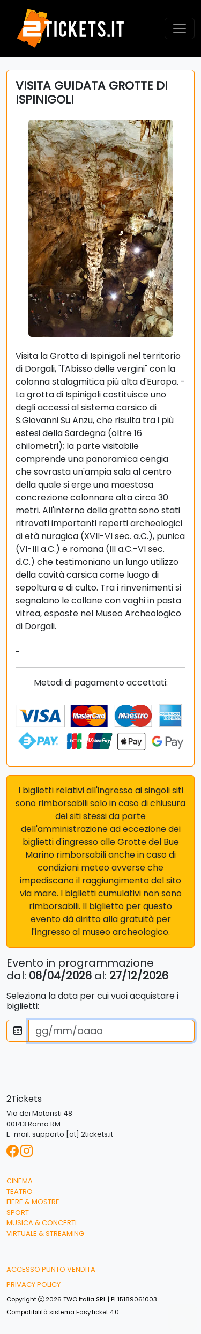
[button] (182, 1317)
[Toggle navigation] (180, 28)
